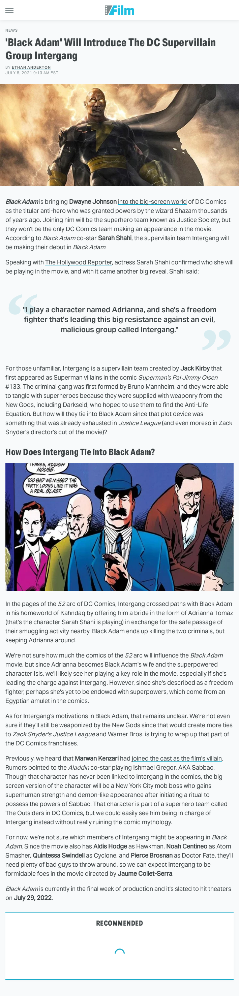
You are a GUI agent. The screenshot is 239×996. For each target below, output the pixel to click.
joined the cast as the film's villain (177, 758)
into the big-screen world (152, 201)
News (11, 30)
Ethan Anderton (31, 67)
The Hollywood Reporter (78, 262)
